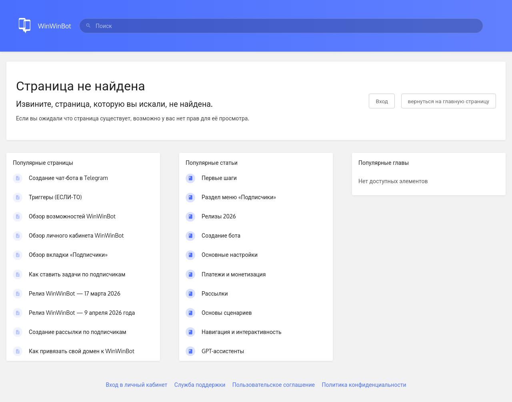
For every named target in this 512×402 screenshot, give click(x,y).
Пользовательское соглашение (273, 384)
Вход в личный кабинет (136, 384)
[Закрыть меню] (493, 26)
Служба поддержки (200, 384)
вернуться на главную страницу (448, 101)
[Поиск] (88, 25)
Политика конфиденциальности (364, 384)
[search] (281, 25)
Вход (382, 101)
